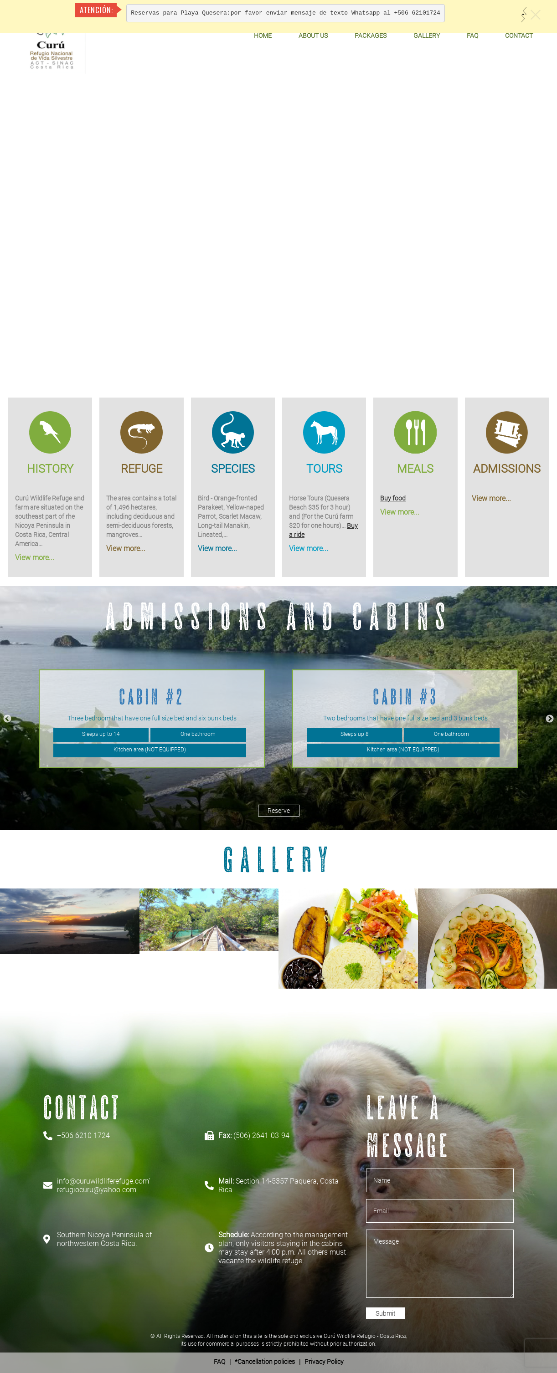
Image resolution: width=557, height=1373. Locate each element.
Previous (7, 719)
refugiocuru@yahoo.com (96, 1189)
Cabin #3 (405, 696)
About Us (313, 35)
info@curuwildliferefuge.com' (103, 1181)
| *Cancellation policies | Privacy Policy (279, 1361)
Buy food (393, 498)
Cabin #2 (152, 696)
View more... (34, 557)
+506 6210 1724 (83, 1135)
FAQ (472, 35)
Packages (371, 35)
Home (263, 35)
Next (549, 719)
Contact (519, 35)
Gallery (426, 35)
